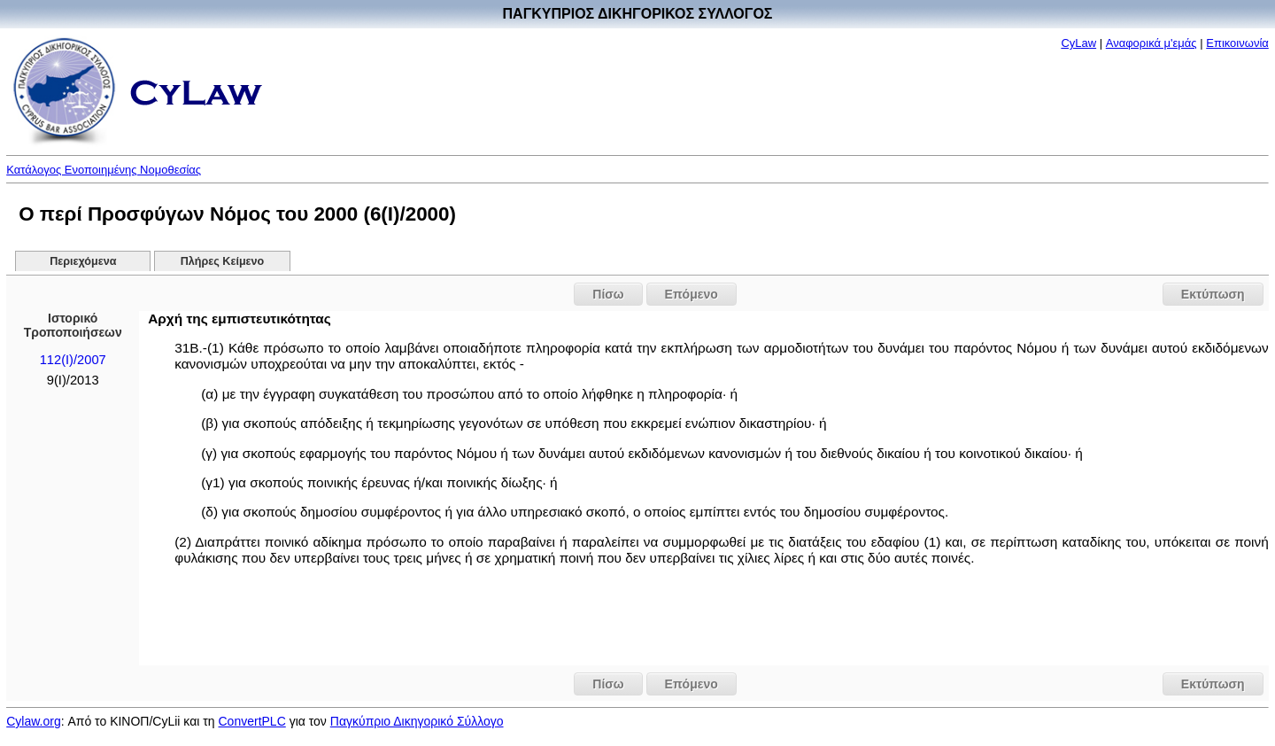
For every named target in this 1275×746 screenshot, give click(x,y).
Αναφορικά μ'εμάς (1151, 43)
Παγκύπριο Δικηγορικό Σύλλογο (417, 721)
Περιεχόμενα (83, 261)
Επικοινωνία (1237, 43)
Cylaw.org (33, 721)
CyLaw (1078, 43)
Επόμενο (691, 294)
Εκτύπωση (1213, 294)
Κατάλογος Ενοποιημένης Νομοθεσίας (103, 169)
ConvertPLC (252, 721)
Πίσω (607, 294)
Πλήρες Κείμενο (223, 261)
